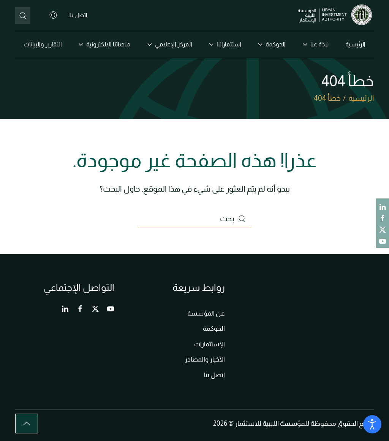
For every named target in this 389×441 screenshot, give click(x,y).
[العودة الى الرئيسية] (336, 15)
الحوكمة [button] (272, 44)
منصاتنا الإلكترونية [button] (104, 44)
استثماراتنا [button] (225, 44)
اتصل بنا (77, 15)
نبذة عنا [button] (316, 44)
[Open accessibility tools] (372, 424)
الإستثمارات (209, 344)
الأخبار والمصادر (205, 359)
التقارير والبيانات (43, 44)
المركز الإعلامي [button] (169, 44)
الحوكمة (214, 328)
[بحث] (22, 15)
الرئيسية (355, 44)
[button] (26, 423)
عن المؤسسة (206, 313)
